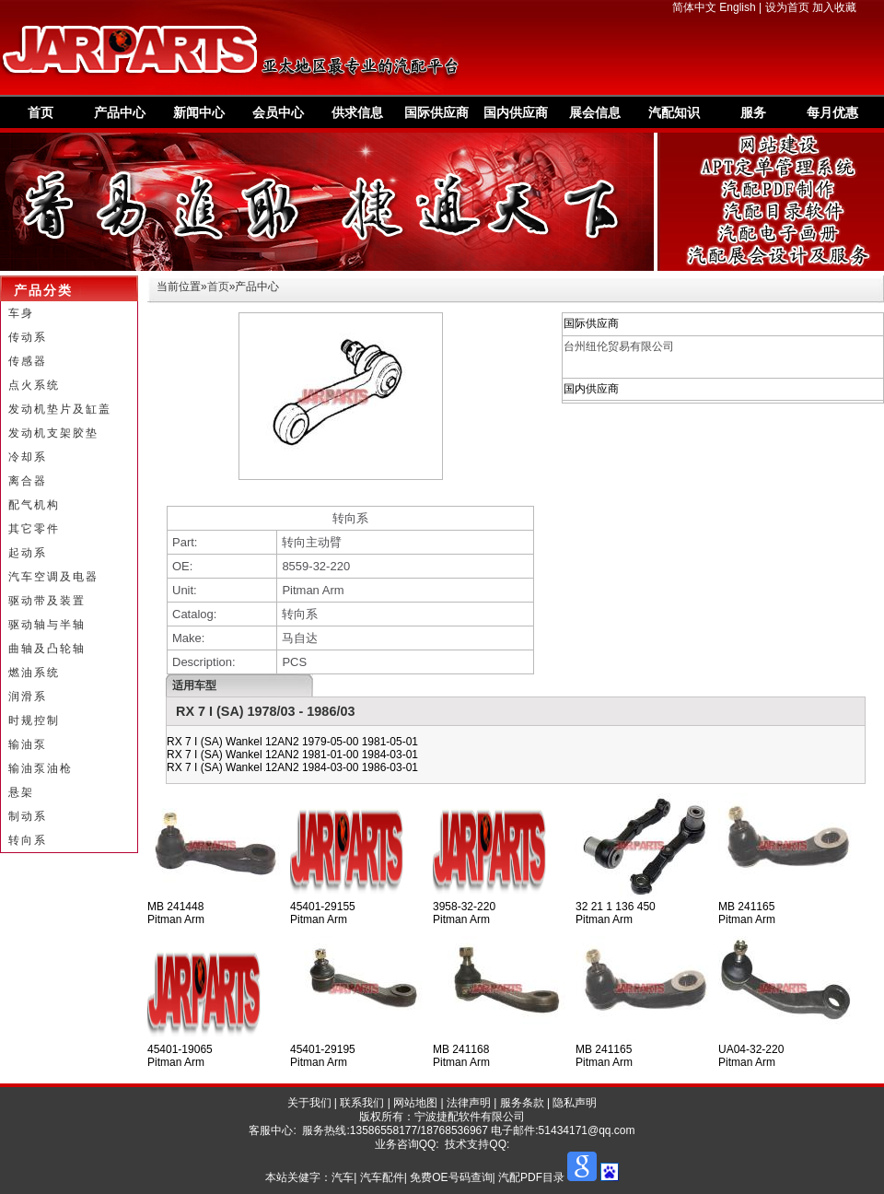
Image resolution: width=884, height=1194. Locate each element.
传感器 (27, 361)
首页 (40, 112)
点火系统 (34, 385)
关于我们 (309, 1102)
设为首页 (787, 7)
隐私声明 (574, 1102)
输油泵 (27, 744)
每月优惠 (832, 112)
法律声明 (469, 1102)
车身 (21, 313)
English (737, 7)
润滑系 (27, 696)
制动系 (27, 816)
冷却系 (27, 457)
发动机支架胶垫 (53, 433)
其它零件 (34, 528)
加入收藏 (834, 7)
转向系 (27, 840)
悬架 (21, 792)
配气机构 (34, 504)
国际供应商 (436, 112)
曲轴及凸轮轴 (47, 648)
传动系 (27, 337)
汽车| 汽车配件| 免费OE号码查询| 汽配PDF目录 (448, 1177)
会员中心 (278, 112)
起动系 (27, 552)
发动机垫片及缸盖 (59, 409)
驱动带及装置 (47, 600)
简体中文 (694, 7)
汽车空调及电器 (53, 576)
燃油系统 (34, 672)
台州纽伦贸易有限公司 (619, 346)
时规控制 (34, 720)
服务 (753, 112)
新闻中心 (199, 112)
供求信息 (357, 112)
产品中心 (119, 112)
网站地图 (415, 1102)
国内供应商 (515, 112)
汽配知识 (674, 112)
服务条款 (522, 1102)
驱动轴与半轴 (47, 624)
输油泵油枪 (40, 768)
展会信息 (595, 112)
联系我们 (362, 1102)
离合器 (27, 480)
